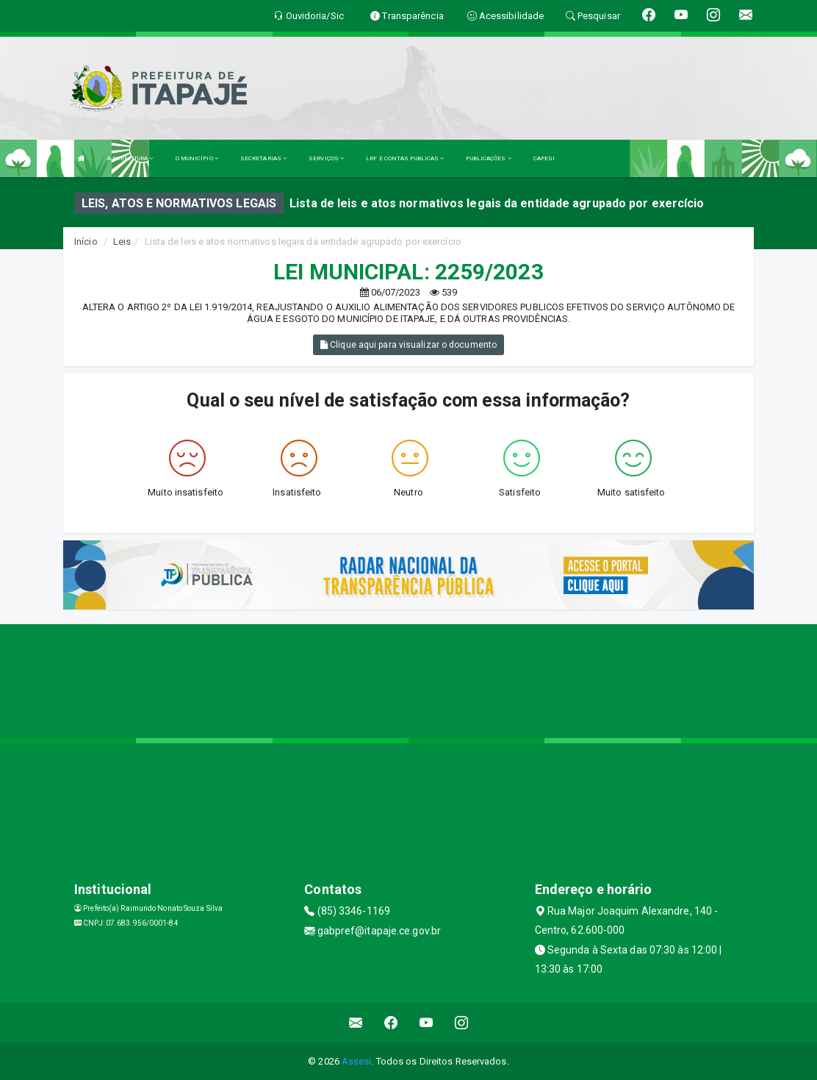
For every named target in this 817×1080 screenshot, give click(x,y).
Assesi (357, 1061)
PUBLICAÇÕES (488, 158)
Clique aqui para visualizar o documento (408, 345)
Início (86, 241)
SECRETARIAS (263, 158)
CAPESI (544, 158)
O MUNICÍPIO (197, 158)
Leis (122, 241)
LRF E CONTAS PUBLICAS (405, 158)
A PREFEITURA (130, 158)
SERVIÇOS (326, 158)
